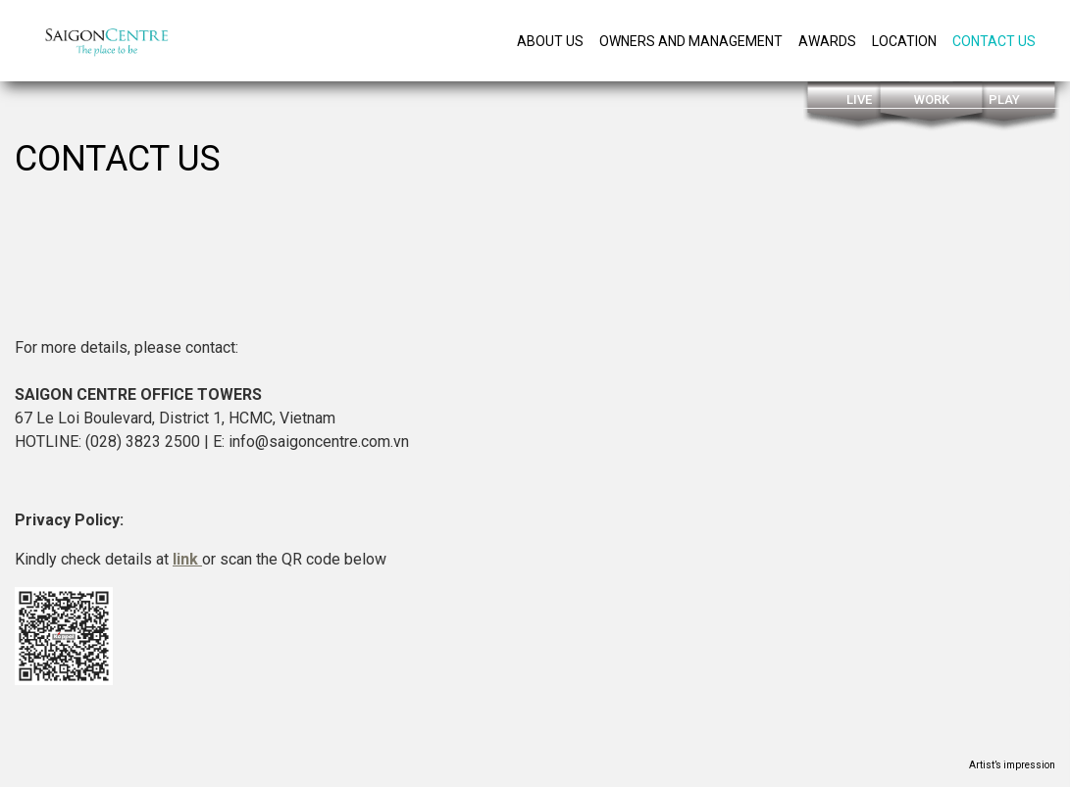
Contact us (994, 41)
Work (931, 99)
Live (859, 99)
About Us (550, 41)
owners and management (691, 41)
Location (904, 41)
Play (1004, 99)
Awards (827, 41)
